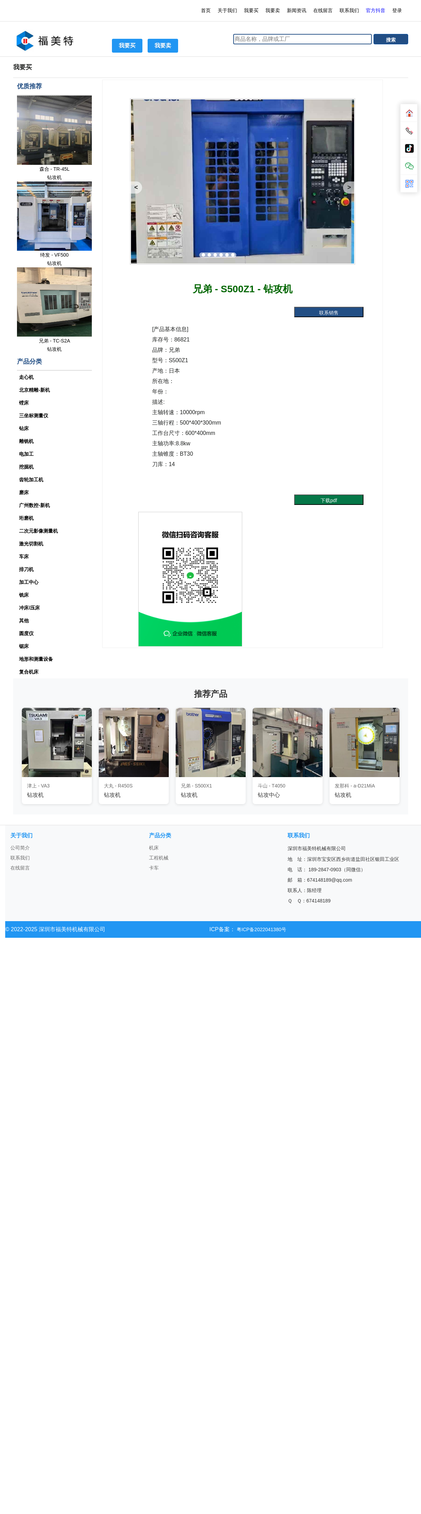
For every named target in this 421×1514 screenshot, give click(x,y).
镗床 (24, 403)
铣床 (24, 595)
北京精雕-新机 (34, 390)
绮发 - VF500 (54, 255)
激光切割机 (31, 543)
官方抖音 (375, 10)
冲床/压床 (29, 608)
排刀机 (26, 569)
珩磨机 (26, 518)
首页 (206, 10)
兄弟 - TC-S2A (54, 341)
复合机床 (28, 672)
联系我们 (349, 10)
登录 (397, 10)
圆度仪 (26, 633)
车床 (24, 556)
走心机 (26, 377)
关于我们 (227, 10)
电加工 (26, 454)
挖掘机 (26, 467)
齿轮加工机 (31, 479)
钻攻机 (54, 177)
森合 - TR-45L (55, 169)
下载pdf (329, 500)
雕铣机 (26, 441)
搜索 (391, 40)
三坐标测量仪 (33, 415)
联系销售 (329, 312)
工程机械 (158, 858)
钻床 (24, 428)
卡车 (154, 868)
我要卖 (272, 10)
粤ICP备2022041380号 (260, 929)
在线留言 (323, 10)
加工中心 (28, 582)
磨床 (24, 492)
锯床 (24, 646)
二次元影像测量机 (38, 531)
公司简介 (20, 847)
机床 (154, 847)
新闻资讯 (296, 10)
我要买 (251, 10)
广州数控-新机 (34, 505)
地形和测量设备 (36, 659)
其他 (24, 620)
